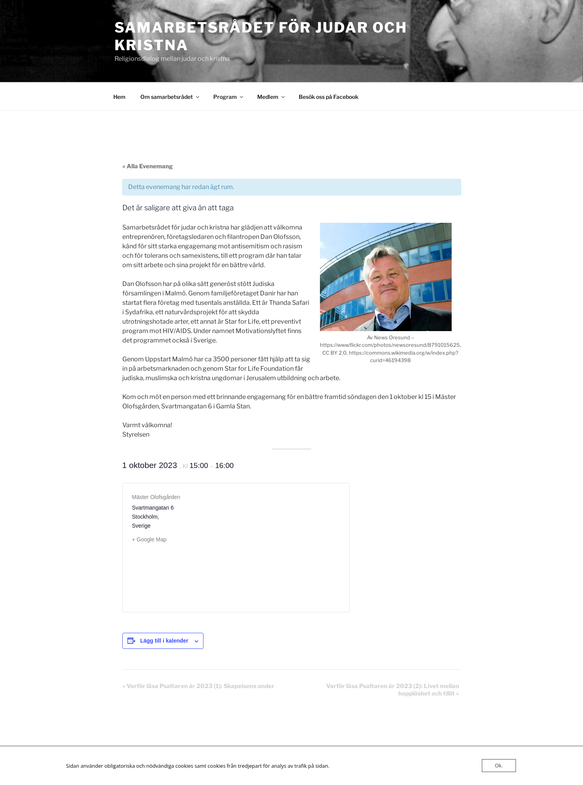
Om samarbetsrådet (170, 96)
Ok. (499, 765)
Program (228, 96)
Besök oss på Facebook (328, 96)
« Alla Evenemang (147, 166)
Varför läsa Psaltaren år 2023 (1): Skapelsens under (198, 686)
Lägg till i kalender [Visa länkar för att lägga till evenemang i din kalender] (164, 640)
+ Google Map (149, 539)
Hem (119, 96)
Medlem (271, 96)
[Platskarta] (288, 543)
